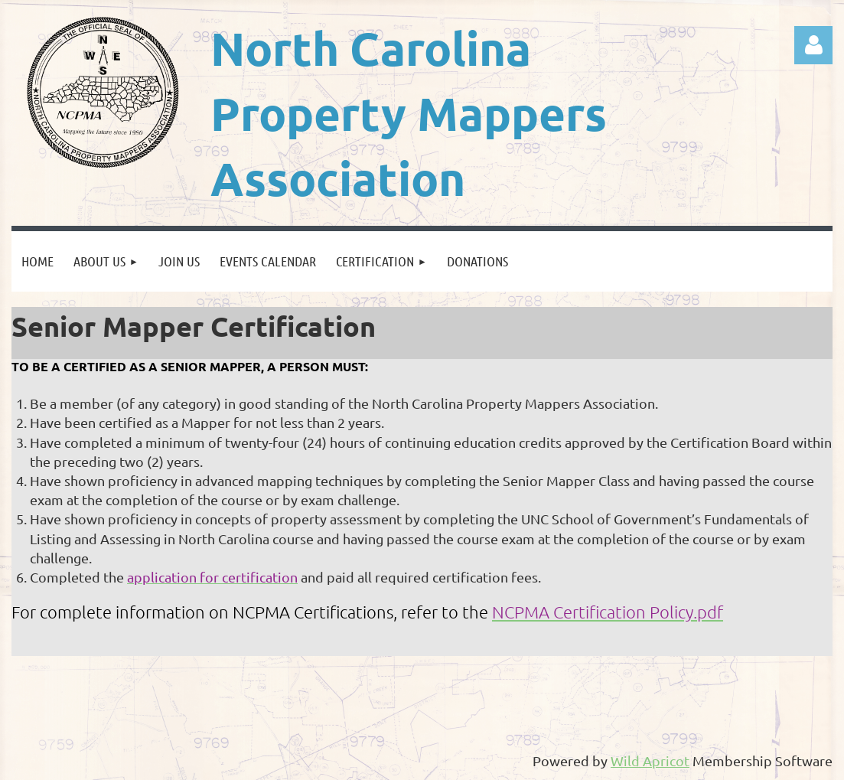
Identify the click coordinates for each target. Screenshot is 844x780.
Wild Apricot (650, 760)
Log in (813, 45)
